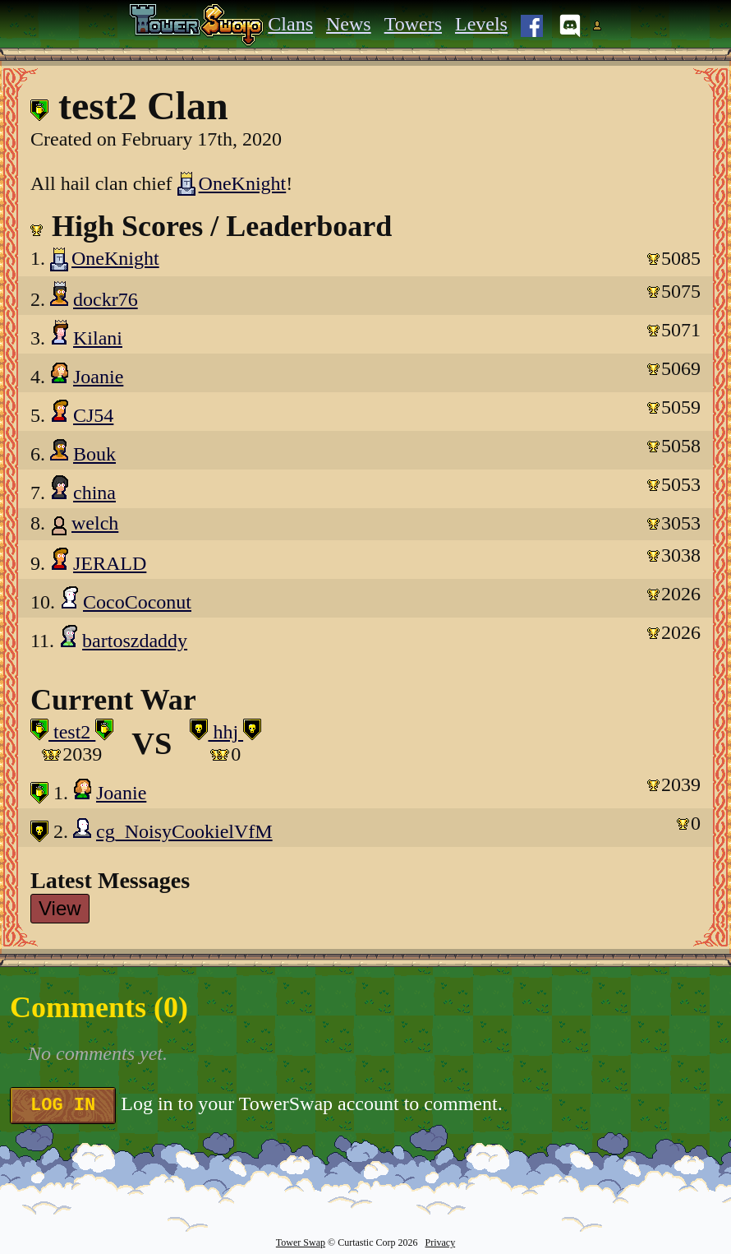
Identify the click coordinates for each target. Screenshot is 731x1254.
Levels (481, 24)
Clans (290, 24)
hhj (225, 732)
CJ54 (93, 415)
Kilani (97, 338)
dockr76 (105, 299)
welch (94, 523)
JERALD (109, 563)
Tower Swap (300, 1242)
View (60, 908)
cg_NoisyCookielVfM (184, 831)
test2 (71, 732)
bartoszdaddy (134, 640)
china (94, 492)
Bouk (94, 454)
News (348, 24)
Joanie (98, 376)
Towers (413, 24)
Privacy (440, 1242)
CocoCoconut (137, 602)
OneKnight (232, 183)
